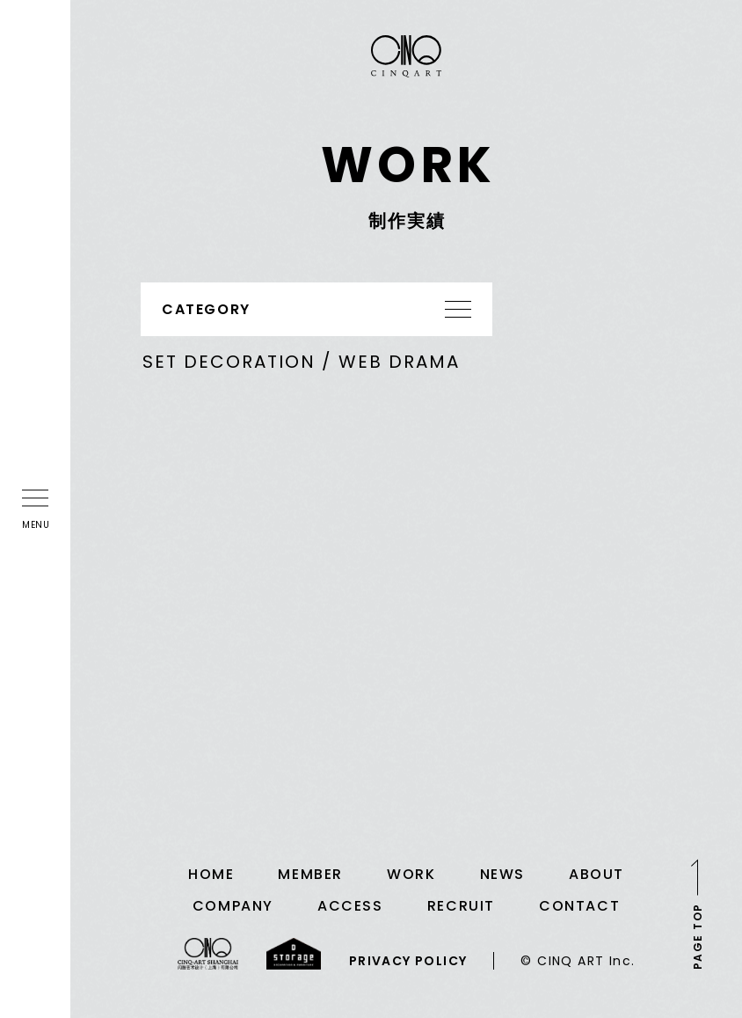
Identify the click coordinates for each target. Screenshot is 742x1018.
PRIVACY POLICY (408, 961)
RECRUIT (461, 906)
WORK (411, 874)
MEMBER (310, 874)
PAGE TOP (697, 936)
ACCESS (350, 906)
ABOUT (596, 874)
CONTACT (579, 906)
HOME (211, 874)
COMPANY (233, 906)
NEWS (502, 874)
